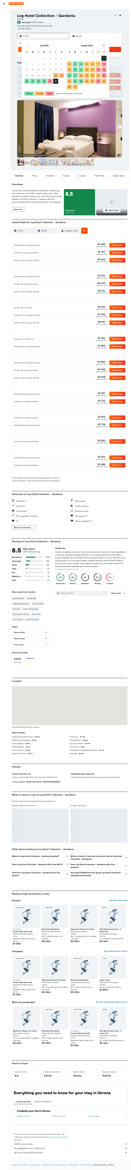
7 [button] (38, 64)
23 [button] (50, 75)
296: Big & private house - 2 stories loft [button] (110, 942)
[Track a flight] (4, 32)
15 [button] (44, 70)
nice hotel (16, 621)
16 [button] (50, 70)
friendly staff (31, 610)
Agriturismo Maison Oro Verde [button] (82, 941)
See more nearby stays (118, 912)
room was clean (37, 616)
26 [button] (27, 81)
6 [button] (32, 64)
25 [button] (61, 75)
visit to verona (18, 631)
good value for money (21, 626)
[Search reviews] (83, 605)
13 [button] (33, 70)
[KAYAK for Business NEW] (4, 37)
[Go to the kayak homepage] (16, 3)
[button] (4, 3)
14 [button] (38, 70)
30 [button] (50, 81)
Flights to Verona (23, 1128)
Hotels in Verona (94, 1128)
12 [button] (27, 70)
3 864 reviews (37, 22)
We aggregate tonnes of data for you (70, 1160)
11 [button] (61, 64)
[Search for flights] (4, 11)
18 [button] (61, 70)
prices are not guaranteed (59, 1149)
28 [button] (38, 81)
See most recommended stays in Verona (111, 1014)
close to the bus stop (30, 621)
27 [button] (33, 81)
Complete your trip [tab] (23, 1114)
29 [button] (44, 81)
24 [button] (56, 75)
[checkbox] (24, 673)
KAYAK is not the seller (70, 1156)
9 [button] (50, 64)
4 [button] (61, 58)
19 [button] (27, 75)
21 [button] (38, 75)
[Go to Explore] (4, 27)
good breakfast (18, 610)
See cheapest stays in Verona (115, 963)
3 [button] (55, 58)
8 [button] (44, 64)
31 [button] (56, 81)
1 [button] (44, 58)
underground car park (21, 616)
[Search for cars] (4, 21)
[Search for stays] (4, 16)
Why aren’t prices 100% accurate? (70, 1164)
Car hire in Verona (59, 1128)
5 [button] (26, 64)
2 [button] (50, 58)
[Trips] (4, 44)
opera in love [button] (105, 992)
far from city (36, 626)
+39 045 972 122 (24, 28)
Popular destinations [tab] (42, 1114)
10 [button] (56, 64)
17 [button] (56, 70)
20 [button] (32, 75)
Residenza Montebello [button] (50, 941)
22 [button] (44, 75)
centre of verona (32, 631)
